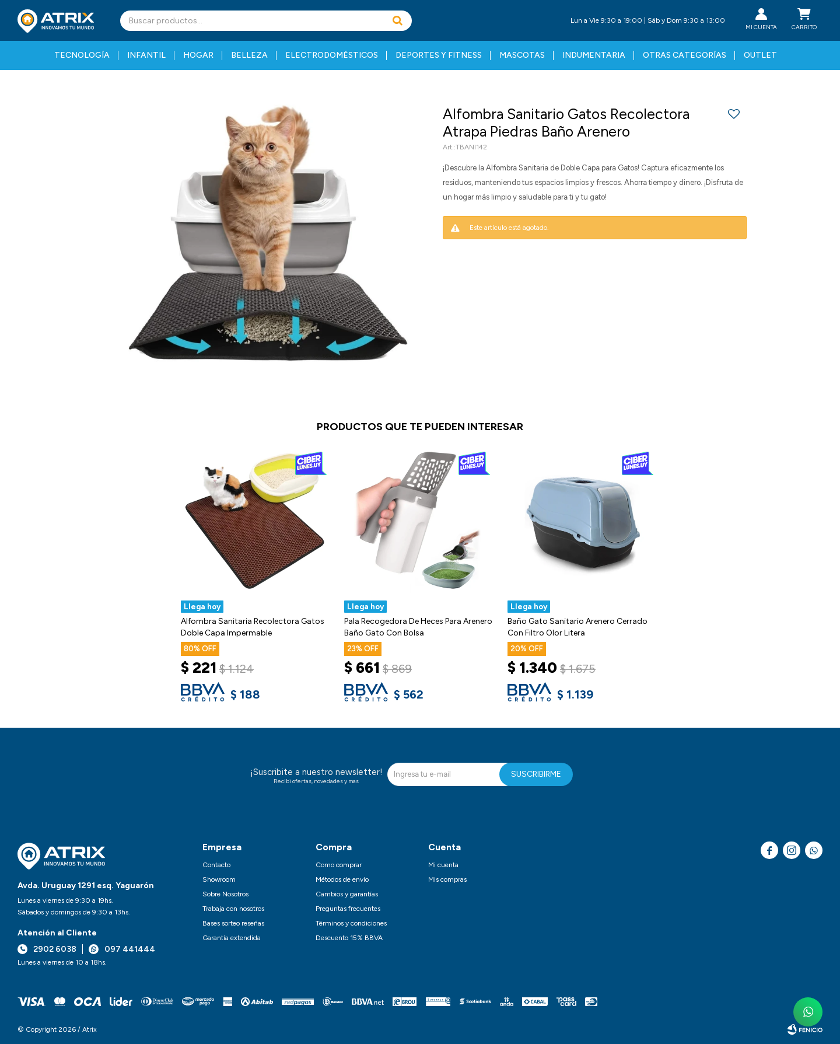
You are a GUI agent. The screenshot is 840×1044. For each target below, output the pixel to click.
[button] (397, 21)
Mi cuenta (443, 865)
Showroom (219, 879)
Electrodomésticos (331, 55)
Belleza (249, 55)
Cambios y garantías (347, 894)
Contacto (216, 865)
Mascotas (522, 55)
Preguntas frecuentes (348, 909)
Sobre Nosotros (225, 894)
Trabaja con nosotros (233, 909)
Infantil (146, 55)
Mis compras (447, 879)
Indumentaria (593, 55)
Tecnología (82, 55)
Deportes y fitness (439, 55)
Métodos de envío (342, 879)
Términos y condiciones (351, 923)
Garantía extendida (231, 938)
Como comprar (339, 865)
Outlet (760, 55)
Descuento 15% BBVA (349, 938)
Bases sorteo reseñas (233, 923)
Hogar (198, 55)
